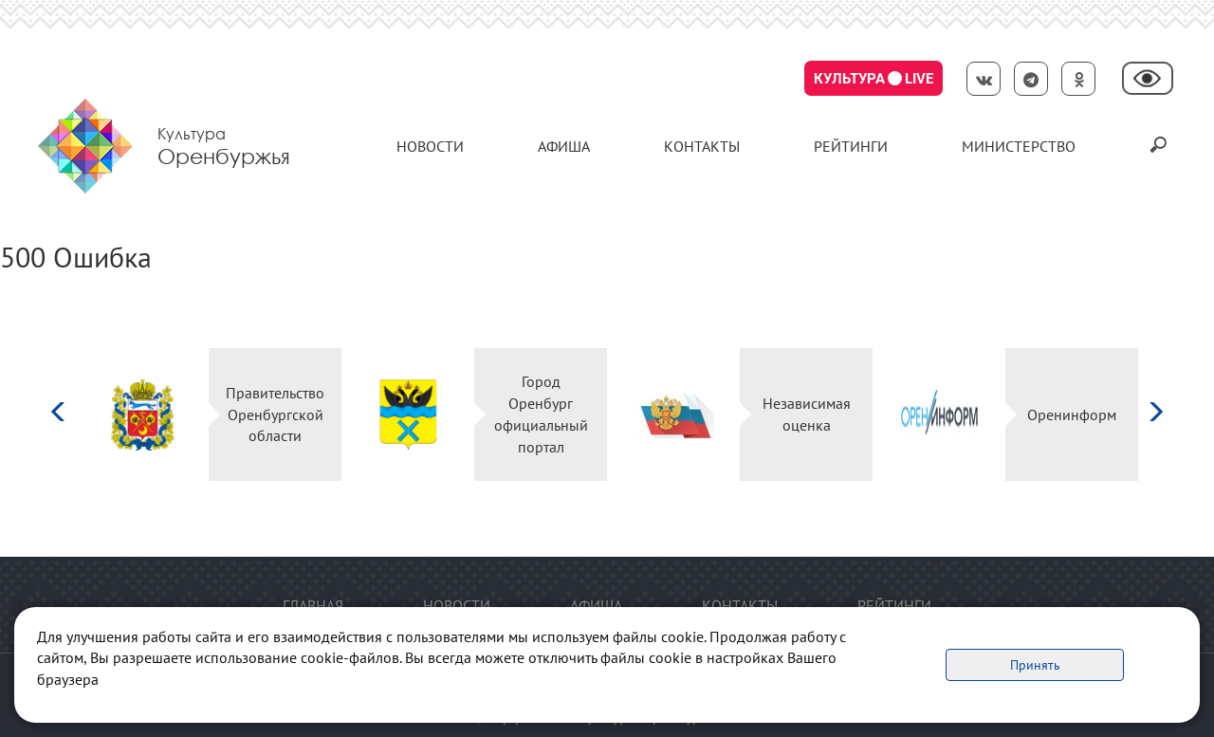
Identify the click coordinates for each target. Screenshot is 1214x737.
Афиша (564, 146)
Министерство (1019, 146)
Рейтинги (851, 146)
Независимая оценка (807, 414)
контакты (702, 146)
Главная (313, 605)
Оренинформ (1071, 414)
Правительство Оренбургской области (275, 414)
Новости (430, 146)
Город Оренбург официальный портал (541, 414)
